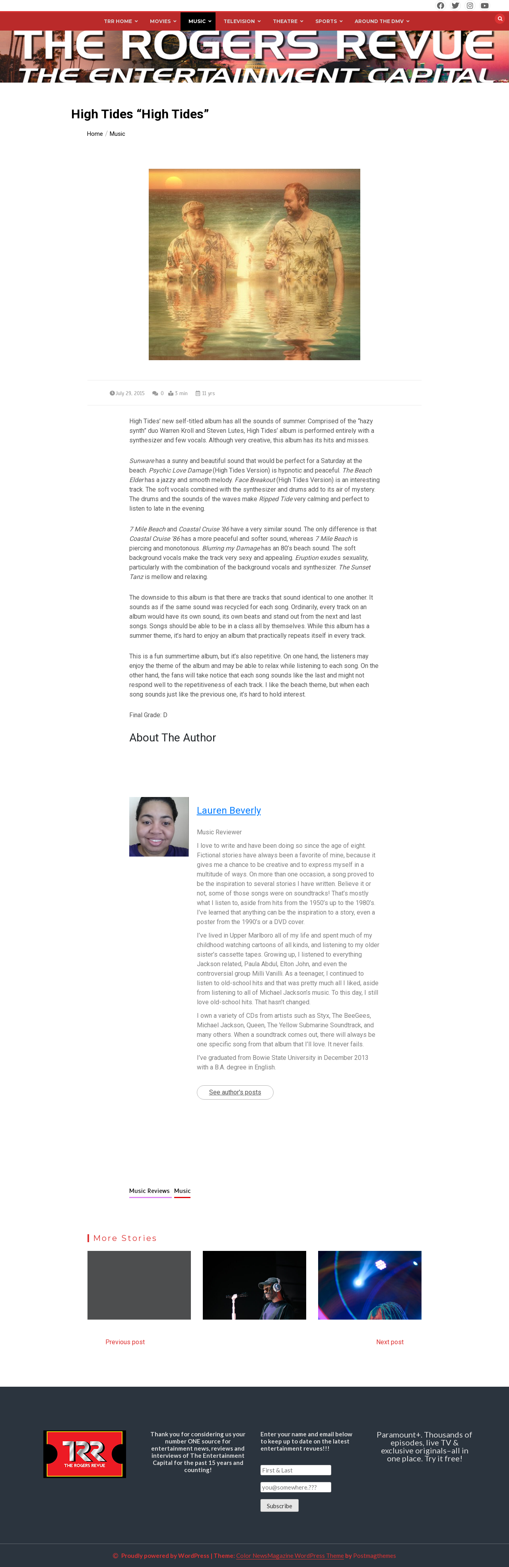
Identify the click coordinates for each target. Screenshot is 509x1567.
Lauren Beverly (229, 810)
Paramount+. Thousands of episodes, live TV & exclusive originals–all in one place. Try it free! (424, 1446)
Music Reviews (150, 1191)
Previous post (125, 1342)
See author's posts (235, 1092)
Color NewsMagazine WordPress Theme (290, 1555)
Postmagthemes (374, 1555)
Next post (390, 1342)
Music (182, 1191)
